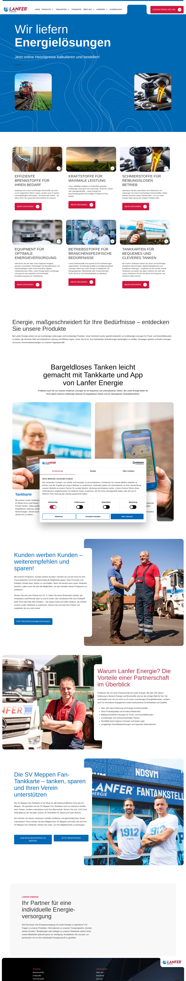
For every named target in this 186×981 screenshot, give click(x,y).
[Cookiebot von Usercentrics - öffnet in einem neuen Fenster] (133, 463)
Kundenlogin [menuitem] (116, 9)
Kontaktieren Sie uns (164, 10)
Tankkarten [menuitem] (61, 9)
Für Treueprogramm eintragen (33, 631)
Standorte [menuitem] (76, 9)
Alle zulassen (127, 517)
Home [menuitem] (37, 9)
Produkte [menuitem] (46, 9)
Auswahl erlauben (93, 517)
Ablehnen (59, 517)
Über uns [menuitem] (87, 9)
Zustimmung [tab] (57, 471)
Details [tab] (93, 471)
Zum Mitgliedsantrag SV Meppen (33, 848)
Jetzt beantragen (71, 847)
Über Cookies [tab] (128, 471)
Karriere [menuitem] (100, 9)
